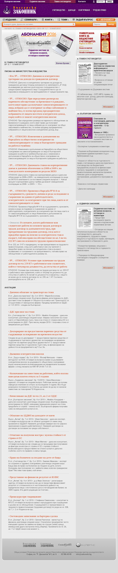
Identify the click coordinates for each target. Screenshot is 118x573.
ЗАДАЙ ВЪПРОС (83, 19)
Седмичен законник (37, 1)
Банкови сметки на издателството (89, 552)
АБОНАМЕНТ (105, 19)
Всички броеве (62, 63)
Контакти (82, 1)
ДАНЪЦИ (71, 10)
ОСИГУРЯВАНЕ (84, 10)
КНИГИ (48, 19)
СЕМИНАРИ (29, 19)
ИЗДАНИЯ (10, 19)
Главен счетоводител (62, 1)
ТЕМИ (63, 19)
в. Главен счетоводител (24, 28)
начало (8, 28)
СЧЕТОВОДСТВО (58, 10)
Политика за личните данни (39, 552)
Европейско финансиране (63, 552)
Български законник (12, 1)
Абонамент (108, 107)
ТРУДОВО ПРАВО (99, 10)
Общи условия (20, 552)
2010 (39, 28)
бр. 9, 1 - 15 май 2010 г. (51, 28)
